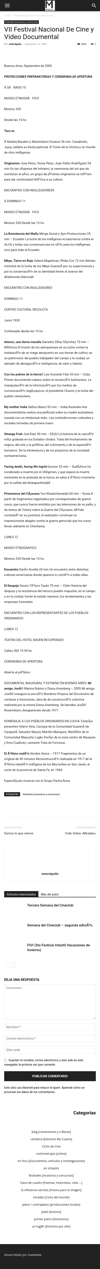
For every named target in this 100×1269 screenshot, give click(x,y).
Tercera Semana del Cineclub (50, 905)
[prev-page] (6, 965)
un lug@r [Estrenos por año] (51, 1226)
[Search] (94, 5)
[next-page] (13, 965)
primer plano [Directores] (51, 1219)
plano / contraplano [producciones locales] (51, 1204)
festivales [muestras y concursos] (33, 15)
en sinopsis (51, 1168)
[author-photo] (50, 852)
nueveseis (35, 1255)
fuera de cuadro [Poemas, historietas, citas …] (51, 1183)
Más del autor (50, 894)
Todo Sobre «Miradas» (80, 833)
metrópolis (15, 43)
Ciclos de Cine (51, 1146)
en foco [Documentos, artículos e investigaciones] (51, 1161)
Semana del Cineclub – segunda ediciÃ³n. (60, 925)
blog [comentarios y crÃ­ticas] (51, 1132)
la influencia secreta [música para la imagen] (51, 1190)
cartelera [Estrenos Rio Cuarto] (51, 1139)
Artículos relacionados (21, 894)
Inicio (7, 15)
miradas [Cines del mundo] (51, 1197)
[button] (7, 5)
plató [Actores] (51, 1212)
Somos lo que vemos (18, 833)
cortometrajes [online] (51, 1154)
